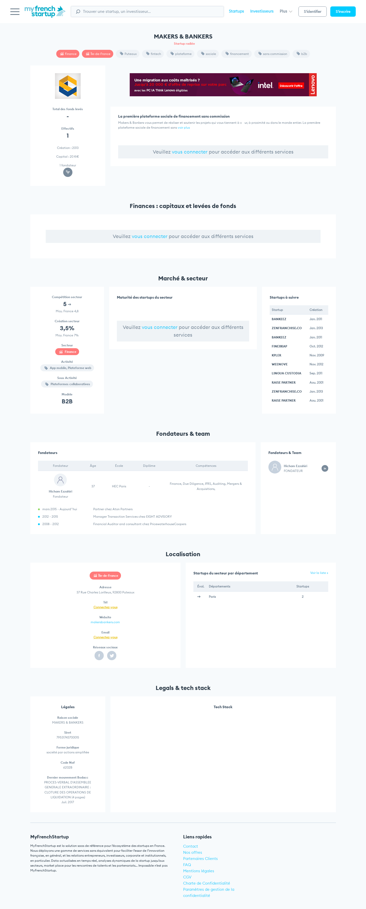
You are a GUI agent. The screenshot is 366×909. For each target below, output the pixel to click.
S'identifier (312, 11)
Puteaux (128, 54)
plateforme (181, 54)
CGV (187, 877)
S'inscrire (343, 11)
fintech (153, 54)
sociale (208, 54)
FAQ (187, 864)
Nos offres (192, 852)
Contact (190, 846)
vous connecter (190, 152)
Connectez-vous (105, 607)
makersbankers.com (105, 622)
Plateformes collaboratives (67, 384)
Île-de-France (98, 54)
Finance (68, 54)
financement (237, 54)
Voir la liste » (319, 573)
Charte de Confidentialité (206, 883)
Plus (286, 11)
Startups (236, 11)
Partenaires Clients (200, 858)
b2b (302, 54)
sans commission (272, 54)
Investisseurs (262, 11)
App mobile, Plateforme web (67, 368)
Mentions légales (198, 870)
